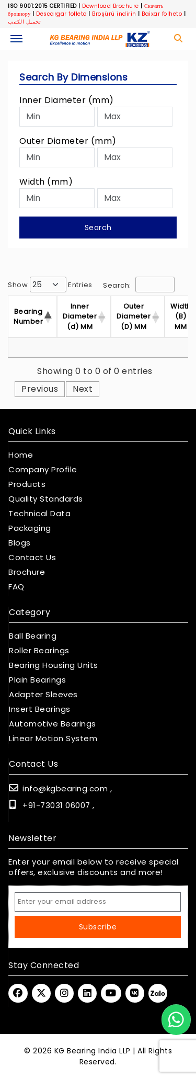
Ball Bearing (32, 636)
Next (83, 389)
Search (98, 227)
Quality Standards (45, 499)
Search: (139, 284)
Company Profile (42, 469)
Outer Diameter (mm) (68, 141)
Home (20, 455)
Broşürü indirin (114, 14)
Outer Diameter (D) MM (134, 316)
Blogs (19, 543)
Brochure (26, 572)
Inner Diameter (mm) (66, 100)
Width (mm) (46, 182)
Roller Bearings (39, 650)
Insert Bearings (40, 709)
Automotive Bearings (52, 724)
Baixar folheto (162, 14)
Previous (39, 389)
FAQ (16, 587)
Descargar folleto (61, 14)
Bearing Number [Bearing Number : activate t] (28, 316)
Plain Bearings (37, 680)
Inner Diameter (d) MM (80, 316)
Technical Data (39, 513)
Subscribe (98, 927)
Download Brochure (110, 6)
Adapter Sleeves (43, 694)
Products (26, 484)
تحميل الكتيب (24, 22)
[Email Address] (98, 902)
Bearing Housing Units (53, 665)
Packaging (29, 528)
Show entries (50, 284)
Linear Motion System (53, 738)
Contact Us (32, 557)
